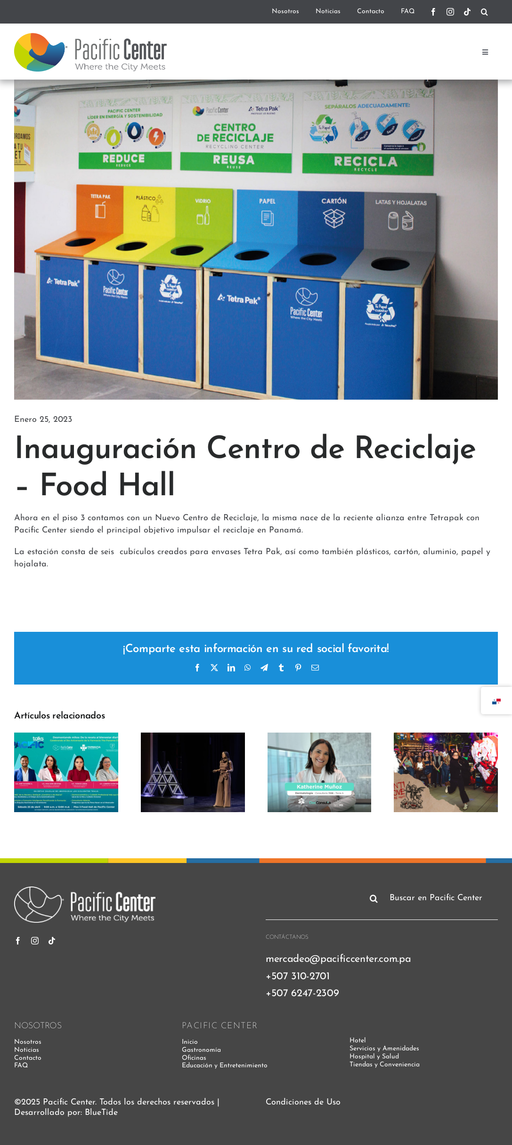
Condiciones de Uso (303, 1102)
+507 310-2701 (298, 976)
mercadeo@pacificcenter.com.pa (338, 959)
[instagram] (450, 12)
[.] (494, 12)
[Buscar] (484, 12)
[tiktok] (467, 12)
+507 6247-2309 (302, 993)
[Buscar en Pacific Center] (432, 898)
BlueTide (101, 1112)
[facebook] (433, 12)
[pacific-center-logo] (90, 36)
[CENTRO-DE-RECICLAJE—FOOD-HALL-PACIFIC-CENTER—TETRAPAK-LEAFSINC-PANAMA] (256, 240)
